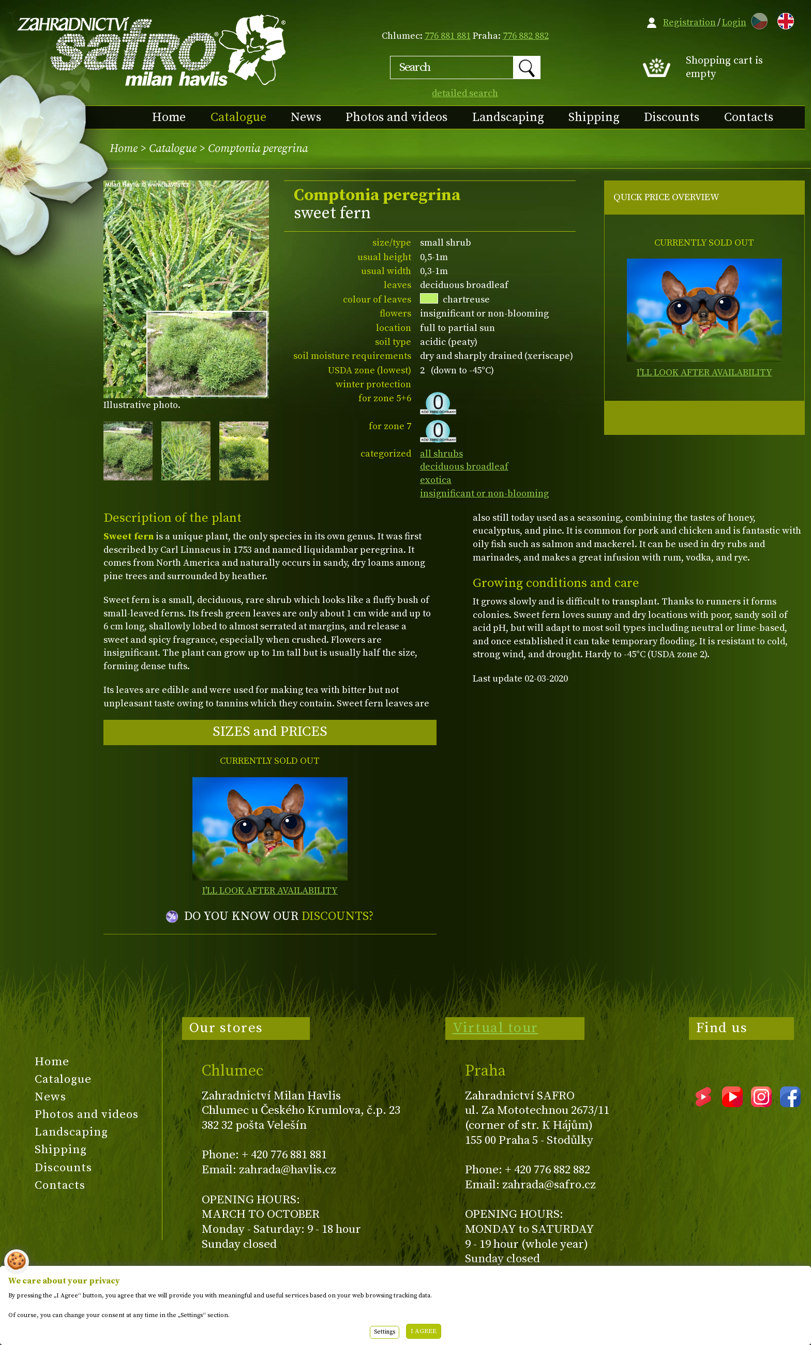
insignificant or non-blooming (484, 494)
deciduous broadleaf (464, 467)
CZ (756, 19)
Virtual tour (495, 1028)
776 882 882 (526, 36)
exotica (436, 480)
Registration (689, 22)
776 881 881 (448, 36)
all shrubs (441, 454)
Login (734, 22)
